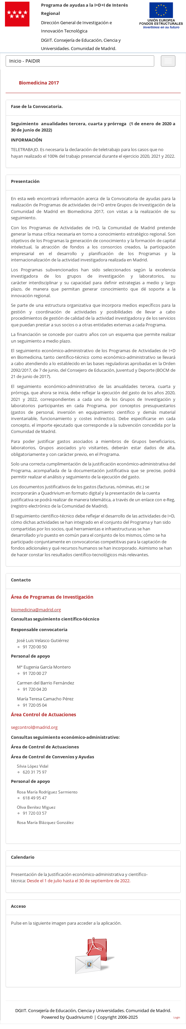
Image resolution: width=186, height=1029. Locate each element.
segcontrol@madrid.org (34, 727)
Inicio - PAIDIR (24, 61)
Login (176, 1017)
